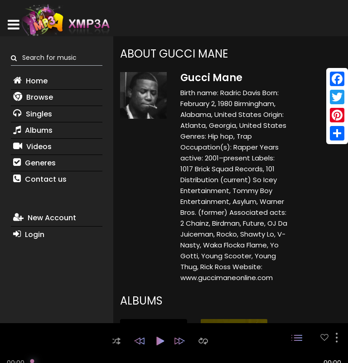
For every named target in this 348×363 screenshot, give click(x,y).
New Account (44, 218)
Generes (34, 163)
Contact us (40, 179)
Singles (32, 114)
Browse (33, 97)
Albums (33, 130)
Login (28, 234)
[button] (116, 341)
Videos (32, 146)
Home (30, 81)
